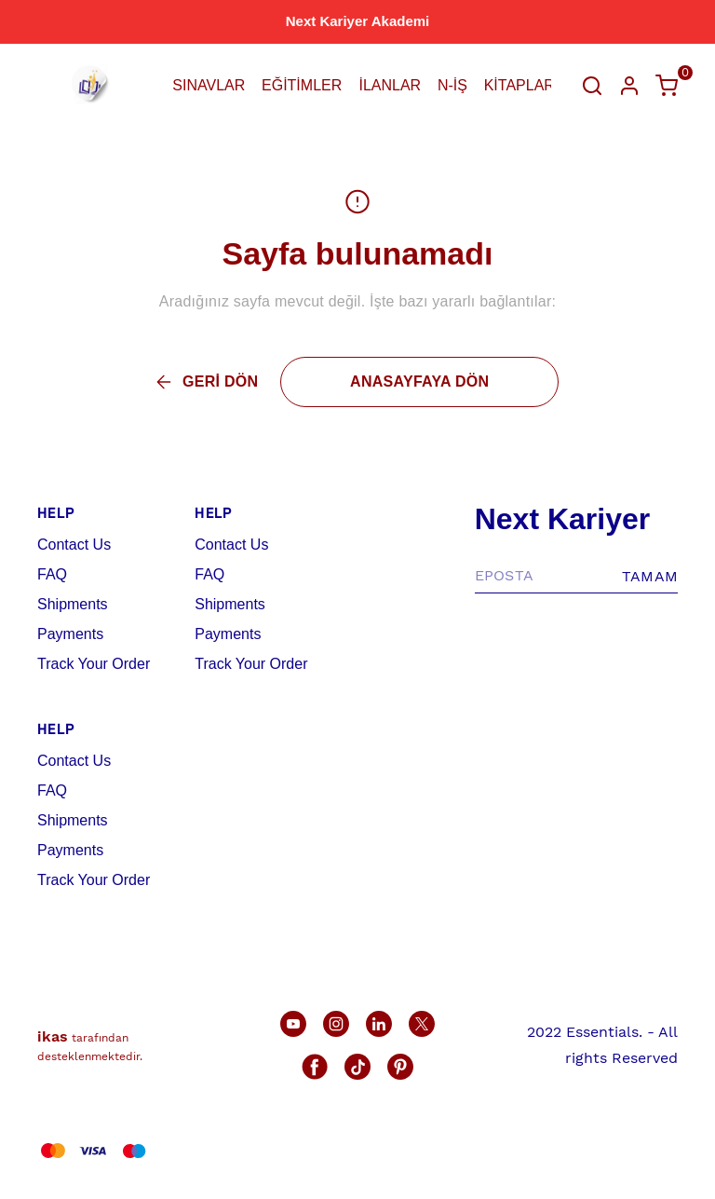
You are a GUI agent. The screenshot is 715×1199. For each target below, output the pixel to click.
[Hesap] (629, 85)
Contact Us (74, 544)
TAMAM (650, 576)
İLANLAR (389, 85)
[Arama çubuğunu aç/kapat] (592, 85)
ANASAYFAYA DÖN (419, 381)
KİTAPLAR (519, 85)
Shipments (72, 604)
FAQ (52, 574)
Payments (70, 634)
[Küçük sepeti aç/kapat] (666, 85)
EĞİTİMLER (302, 85)
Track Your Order (93, 664)
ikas (52, 1036)
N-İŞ (452, 85)
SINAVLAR (208, 85)
